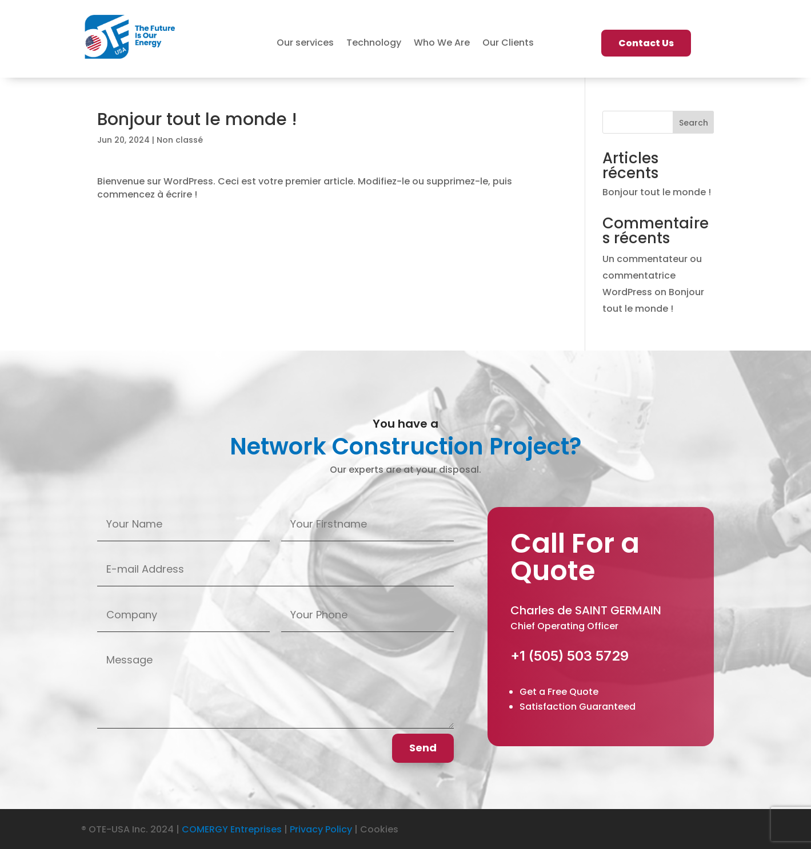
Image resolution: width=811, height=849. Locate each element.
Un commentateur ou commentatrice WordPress (652, 275)
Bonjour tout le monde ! (656, 192)
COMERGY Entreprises (232, 829)
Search (693, 122)
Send (423, 748)
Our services (305, 44)
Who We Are (442, 44)
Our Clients (508, 44)
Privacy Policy (321, 829)
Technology (373, 44)
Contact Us (646, 43)
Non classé (180, 140)
